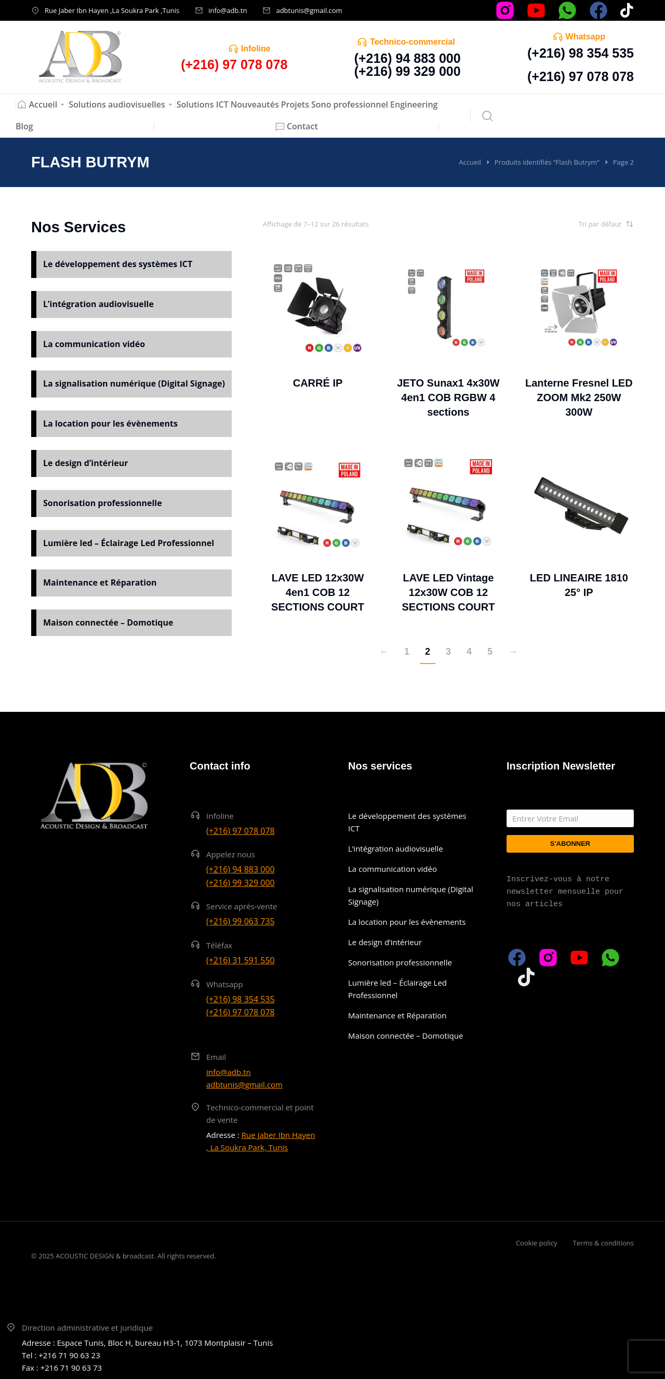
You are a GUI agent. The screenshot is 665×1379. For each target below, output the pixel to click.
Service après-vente (241, 906)
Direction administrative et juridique (87, 1327)
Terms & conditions (603, 1243)
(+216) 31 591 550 (240, 960)
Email (216, 1057)
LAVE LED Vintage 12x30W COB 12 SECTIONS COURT (448, 592)
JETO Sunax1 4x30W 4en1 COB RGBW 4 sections (448, 397)
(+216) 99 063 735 (240, 921)
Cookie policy (536, 1243)
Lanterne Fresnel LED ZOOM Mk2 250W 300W (579, 397)
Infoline (256, 48)
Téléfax (219, 945)
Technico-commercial (412, 41)
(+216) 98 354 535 (580, 53)
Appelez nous (230, 854)
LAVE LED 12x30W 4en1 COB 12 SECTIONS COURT (317, 592)
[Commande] (582, 224)
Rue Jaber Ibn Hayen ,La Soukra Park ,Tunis (112, 10)
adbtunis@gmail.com (309, 10)
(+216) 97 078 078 (580, 76)
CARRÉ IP (318, 383)
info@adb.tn (227, 10)
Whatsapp (585, 36)
